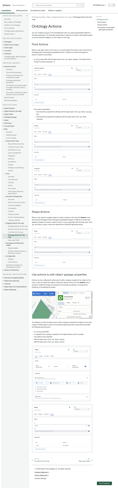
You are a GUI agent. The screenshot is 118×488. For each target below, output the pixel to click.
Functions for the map (15, 232)
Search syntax (9, 97)
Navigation (11, 156)
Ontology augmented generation (13, 81)
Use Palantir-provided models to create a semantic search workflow (16, 87)
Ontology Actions (102, 19)
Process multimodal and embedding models (14, 76)
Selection (11, 159)
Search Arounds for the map (17, 229)
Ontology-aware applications (14, 31)
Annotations (12, 162)
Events (10, 185)
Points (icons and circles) (16, 202)
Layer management (14, 153)
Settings (11, 259)
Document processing (13, 72)
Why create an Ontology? (12, 22)
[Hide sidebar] (26, 15)
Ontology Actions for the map (16, 236)
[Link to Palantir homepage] (6, 5)
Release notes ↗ (9, 34)
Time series (12, 188)
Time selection (13, 179)
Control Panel (12, 262)
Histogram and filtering (16, 167)
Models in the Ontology (12, 25)
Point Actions (101, 22)
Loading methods (14, 220)
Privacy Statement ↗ (41, 475)
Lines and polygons (14, 205)
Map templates (13, 248)
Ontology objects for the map (18, 226)
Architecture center (37, 11)
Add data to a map (14, 150)
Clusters (11, 211)
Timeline (11, 182)
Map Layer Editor (14, 240)
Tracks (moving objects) (16, 217)
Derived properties (10, 100)
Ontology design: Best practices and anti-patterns (15, 57)
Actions (10, 170)
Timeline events (13, 214)
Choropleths (12, 208)
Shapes (10, 165)
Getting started (22, 11)
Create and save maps (15, 147)
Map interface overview (16, 144)
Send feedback (104, 483)
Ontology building (39, 17)
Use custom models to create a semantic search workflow (16, 93)
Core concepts (9, 28)
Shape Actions (102, 25)
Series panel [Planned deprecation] (15, 192)
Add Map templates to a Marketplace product (14, 266)
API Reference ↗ (99, 5)
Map (48, 17)
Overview (7, 19)
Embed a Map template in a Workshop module (17, 252)
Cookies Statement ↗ (42, 472)
